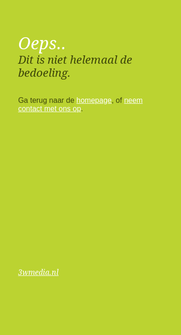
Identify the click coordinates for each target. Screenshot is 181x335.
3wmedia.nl (38, 272)
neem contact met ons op (80, 104)
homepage (94, 100)
